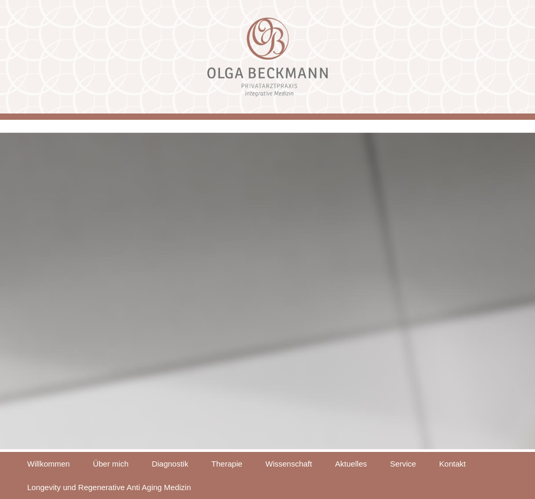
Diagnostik (170, 463)
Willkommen (48, 463)
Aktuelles (351, 463)
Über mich (111, 463)
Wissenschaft (288, 463)
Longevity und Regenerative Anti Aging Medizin (109, 487)
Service (403, 463)
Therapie (227, 463)
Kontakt (452, 463)
